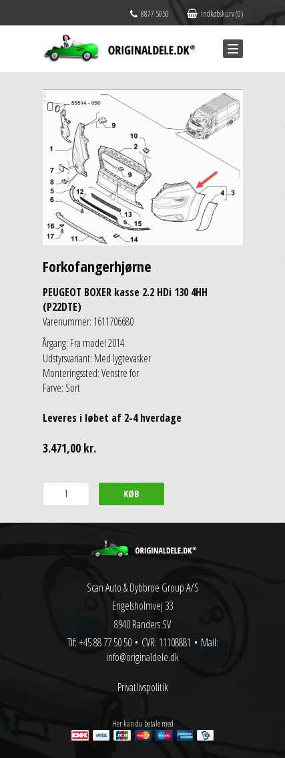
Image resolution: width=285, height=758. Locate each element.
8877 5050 (149, 13)
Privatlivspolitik (142, 687)
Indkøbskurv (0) (215, 13)
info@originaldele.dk (142, 657)
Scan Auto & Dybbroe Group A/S (143, 587)
